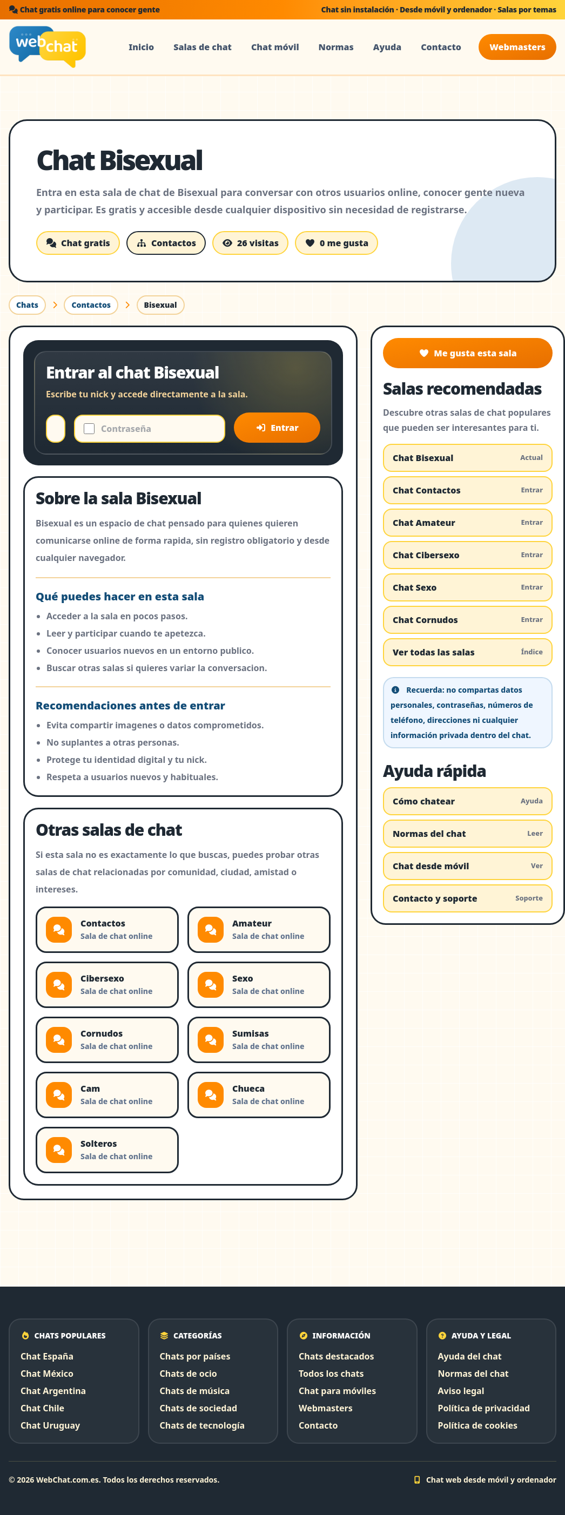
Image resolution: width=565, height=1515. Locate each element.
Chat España (47, 1356)
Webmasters (517, 47)
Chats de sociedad (199, 1408)
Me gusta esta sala (467, 353)
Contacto (441, 47)
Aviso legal (461, 1391)
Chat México (47, 1373)
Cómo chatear (468, 801)
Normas (336, 47)
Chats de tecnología (202, 1425)
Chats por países (195, 1356)
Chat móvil (275, 47)
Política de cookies (478, 1425)
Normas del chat (468, 834)
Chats (27, 305)
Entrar (277, 428)
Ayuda (387, 47)
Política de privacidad (484, 1408)
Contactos (91, 305)
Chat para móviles (337, 1391)
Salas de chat (202, 47)
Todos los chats (331, 1373)
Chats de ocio (188, 1373)
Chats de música (195, 1391)
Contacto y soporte (468, 898)
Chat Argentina (53, 1391)
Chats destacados (336, 1356)
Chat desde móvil (468, 866)
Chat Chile (42, 1408)
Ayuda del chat (470, 1356)
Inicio (141, 47)
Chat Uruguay (50, 1425)
